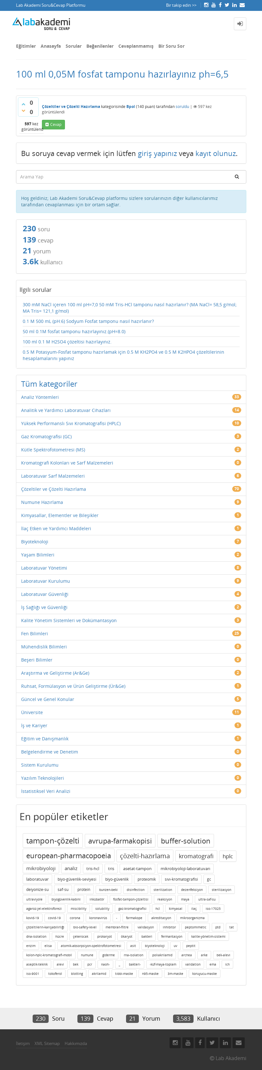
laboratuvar (37, 879)
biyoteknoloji (155, 945)
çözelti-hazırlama (145, 856)
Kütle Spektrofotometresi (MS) (53, 450)
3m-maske (175, 973)
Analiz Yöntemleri (40, 397)
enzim (31, 945)
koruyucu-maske (204, 973)
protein (83, 889)
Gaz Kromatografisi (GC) (46, 436)
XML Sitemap (47, 1043)
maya (185, 899)
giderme (108, 955)
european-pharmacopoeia (68, 855)
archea (186, 955)
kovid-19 (32, 918)
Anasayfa (51, 46)
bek (75, 964)
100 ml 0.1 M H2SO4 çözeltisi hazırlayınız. (67, 342)
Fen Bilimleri (34, 633)
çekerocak (80, 936)
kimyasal (175, 908)
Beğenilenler (100, 46)
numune (87, 955)
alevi (60, 964)
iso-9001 (32, 973)
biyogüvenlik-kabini (66, 899)
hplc (228, 856)
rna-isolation (133, 955)
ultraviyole (34, 899)
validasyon (146, 927)
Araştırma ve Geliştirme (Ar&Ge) (55, 673)
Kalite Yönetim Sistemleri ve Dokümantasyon (69, 620)
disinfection (136, 889)
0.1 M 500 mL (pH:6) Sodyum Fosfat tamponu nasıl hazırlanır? (88, 321)
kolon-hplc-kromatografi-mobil (49, 955)
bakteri (146, 936)
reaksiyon (164, 899)
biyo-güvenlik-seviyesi (77, 879)
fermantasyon (171, 936)
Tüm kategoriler (49, 383)
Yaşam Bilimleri (37, 555)
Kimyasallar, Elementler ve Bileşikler (60, 515)
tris (111, 868)
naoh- (105, 964)
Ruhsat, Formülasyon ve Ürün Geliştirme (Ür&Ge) (73, 686)
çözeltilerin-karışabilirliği (45, 927)
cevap (55, 124)
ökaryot (126, 936)
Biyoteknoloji (34, 542)
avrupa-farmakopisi (120, 840)
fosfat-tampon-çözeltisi (130, 899)
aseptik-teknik (37, 964)
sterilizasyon (221, 889)
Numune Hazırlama (42, 502)
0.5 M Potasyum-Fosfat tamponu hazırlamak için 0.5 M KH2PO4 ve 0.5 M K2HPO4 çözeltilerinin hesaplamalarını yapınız (123, 355)
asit (133, 945)
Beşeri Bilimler (36, 660)
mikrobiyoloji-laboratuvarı (185, 868)
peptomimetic (195, 927)
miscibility (78, 908)
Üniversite (32, 712)
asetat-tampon (137, 868)
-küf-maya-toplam (163, 964)
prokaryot (104, 936)
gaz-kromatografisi (132, 908)
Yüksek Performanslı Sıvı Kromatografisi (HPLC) (71, 423)
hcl (157, 908)
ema (213, 964)
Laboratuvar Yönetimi (44, 568)
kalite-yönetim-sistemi (208, 936)
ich (227, 964)
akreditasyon (161, 918)
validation (193, 964)
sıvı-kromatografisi (181, 879)
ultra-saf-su (207, 899)
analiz (71, 868)
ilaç (194, 908)
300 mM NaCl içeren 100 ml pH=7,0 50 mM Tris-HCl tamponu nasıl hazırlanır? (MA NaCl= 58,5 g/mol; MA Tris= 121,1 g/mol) (130, 307)
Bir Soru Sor (171, 46)
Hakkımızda (76, 1043)
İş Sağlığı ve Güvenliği (44, 607)
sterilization (163, 889)
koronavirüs (98, 918)
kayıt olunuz (215, 153)
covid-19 (54, 918)
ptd (217, 927)
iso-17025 (213, 908)
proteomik (147, 879)
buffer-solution (185, 840)
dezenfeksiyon (192, 889)
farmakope (134, 918)
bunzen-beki (108, 889)
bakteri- (135, 964)
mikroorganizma (192, 918)
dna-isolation (36, 936)
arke (204, 955)
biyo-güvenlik (117, 879)
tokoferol (55, 973)
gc (209, 879)
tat (231, 927)
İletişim (23, 1043)
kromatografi (196, 856)
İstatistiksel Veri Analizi (45, 791)
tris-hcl (92, 868)
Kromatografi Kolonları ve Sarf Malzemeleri (67, 463)
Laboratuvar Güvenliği (44, 594)
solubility (102, 908)
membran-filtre (117, 927)
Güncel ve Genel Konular (47, 699)
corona (75, 918)
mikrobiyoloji (41, 868)
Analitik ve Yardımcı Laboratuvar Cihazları (66, 410)
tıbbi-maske (124, 973)
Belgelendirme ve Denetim (49, 752)
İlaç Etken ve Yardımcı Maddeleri (56, 528)
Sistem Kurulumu (40, 765)
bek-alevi (223, 955)
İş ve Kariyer (34, 725)
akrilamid (99, 973)
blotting (77, 973)
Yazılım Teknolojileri (42, 778)
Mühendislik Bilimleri (44, 647)
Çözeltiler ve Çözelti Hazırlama (71, 106)
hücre (59, 936)
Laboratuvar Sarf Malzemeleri (53, 476)
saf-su (63, 889)
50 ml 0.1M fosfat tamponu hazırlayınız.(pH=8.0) (74, 331)
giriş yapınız (157, 153)
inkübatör (97, 899)
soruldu (182, 106)
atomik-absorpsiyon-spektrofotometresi (91, 945)
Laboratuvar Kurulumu (45, 581)
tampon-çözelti (52, 840)
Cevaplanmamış (136, 46)
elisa (48, 945)
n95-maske (150, 973)
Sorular (74, 46)
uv (175, 945)
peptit (190, 945)
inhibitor (169, 927)
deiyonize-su (37, 889)
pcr (89, 964)
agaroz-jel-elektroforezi (44, 908)
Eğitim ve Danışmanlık (44, 739)
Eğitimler (26, 46)
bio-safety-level (85, 927)
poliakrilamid (162, 955)
